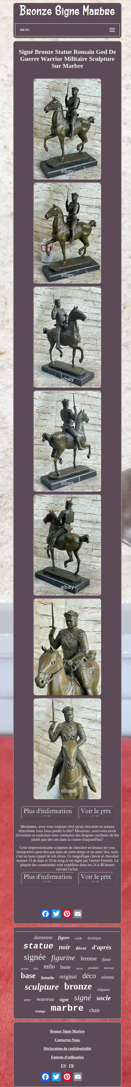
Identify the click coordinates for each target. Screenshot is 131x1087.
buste (65, 967)
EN (63, 1066)
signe (64, 999)
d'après (101, 947)
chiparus (103, 990)
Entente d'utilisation (67, 1057)
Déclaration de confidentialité (67, 1049)
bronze (78, 986)
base (28, 975)
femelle (47, 978)
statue (38, 946)
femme (88, 958)
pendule (93, 968)
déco (89, 976)
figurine (63, 957)
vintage (40, 1011)
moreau (109, 968)
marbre (67, 1008)
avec (27, 1000)
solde (78, 938)
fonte (106, 959)
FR (71, 1066)
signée (35, 957)
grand (24, 968)
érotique (94, 938)
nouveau (45, 999)
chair (94, 1010)
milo (49, 966)
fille (36, 968)
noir (64, 947)
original (68, 976)
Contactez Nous (67, 1040)
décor (81, 948)
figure (64, 937)
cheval (79, 968)
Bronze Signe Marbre (67, 1031)
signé (82, 997)
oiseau (107, 977)
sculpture (42, 987)
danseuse (43, 937)
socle (104, 998)
